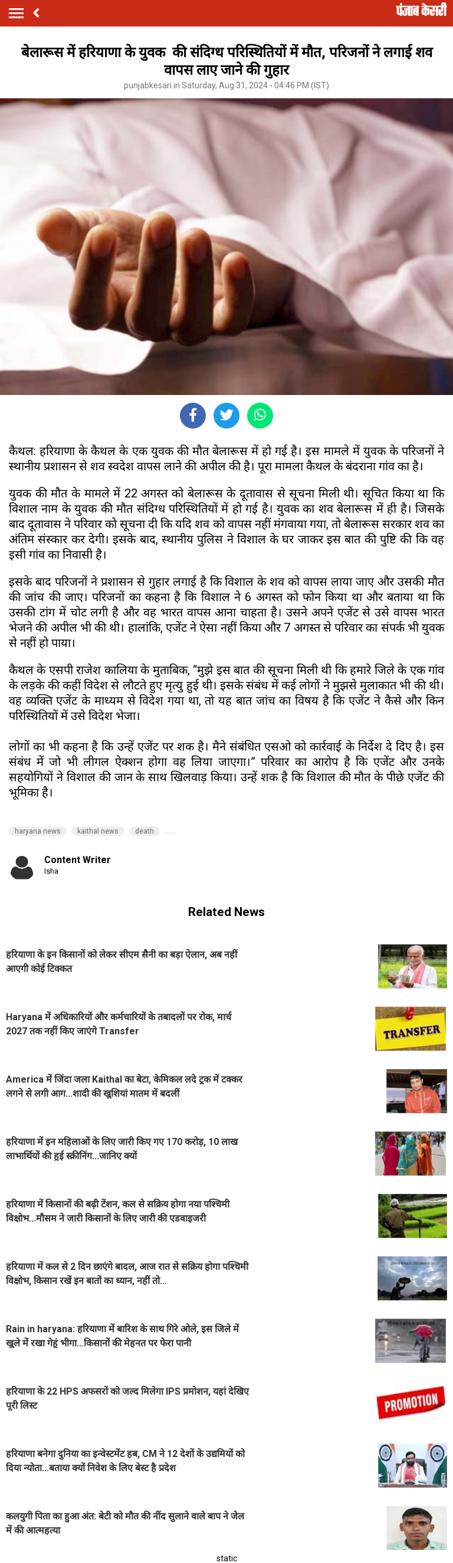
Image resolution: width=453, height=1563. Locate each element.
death (144, 831)
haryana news (38, 831)
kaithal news (98, 831)
